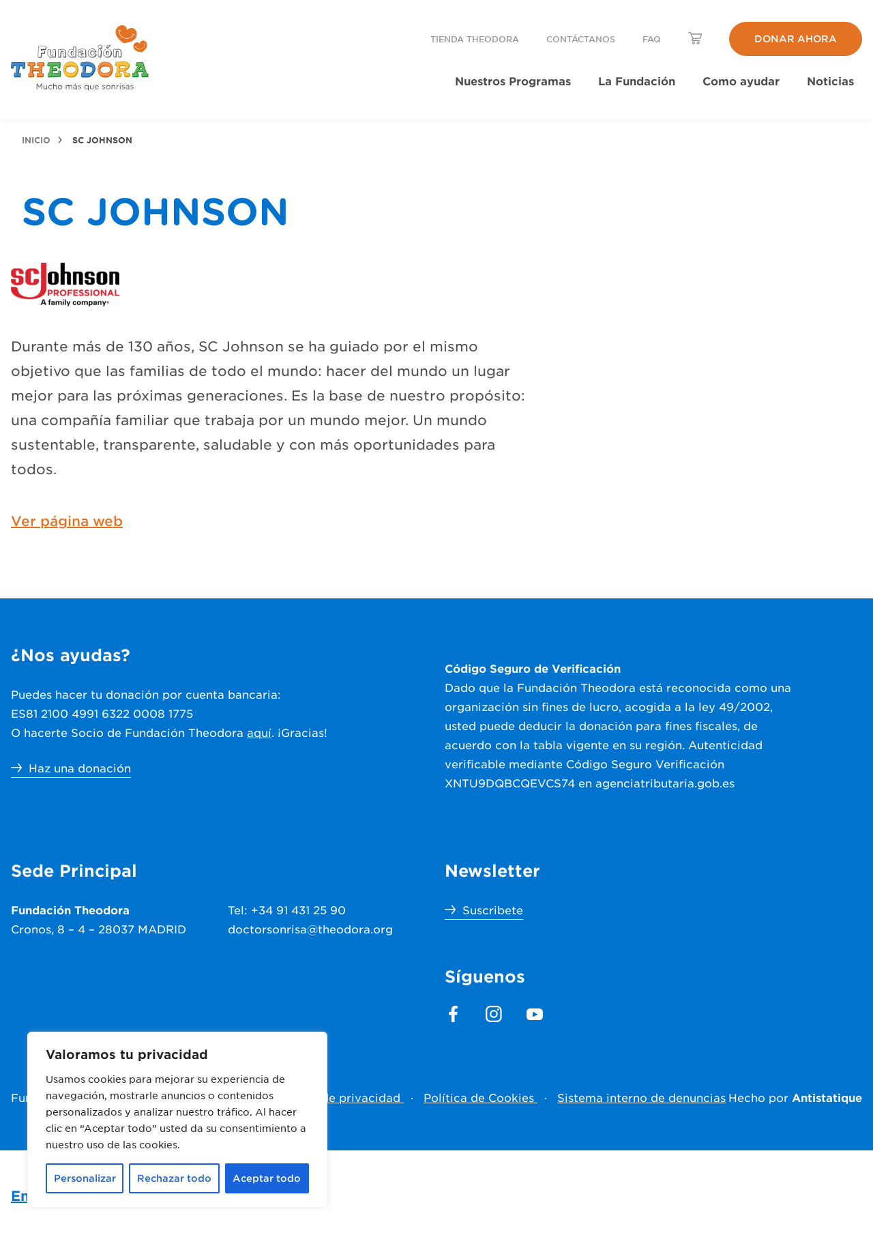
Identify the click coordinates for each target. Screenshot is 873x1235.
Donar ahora (795, 38)
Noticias (830, 80)
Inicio (36, 139)
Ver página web (67, 520)
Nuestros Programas (513, 80)
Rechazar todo (174, 1178)
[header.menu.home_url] (80, 58)
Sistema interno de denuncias (641, 1097)
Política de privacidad (339, 1097)
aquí (259, 732)
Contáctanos (580, 38)
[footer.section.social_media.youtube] (535, 1014)
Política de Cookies (480, 1097)
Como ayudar (741, 80)
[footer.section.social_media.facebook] (453, 1014)
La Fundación (636, 80)
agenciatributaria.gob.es (665, 782)
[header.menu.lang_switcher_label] (695, 38)
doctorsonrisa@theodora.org (310, 928)
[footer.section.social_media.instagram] (494, 1014)
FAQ (651, 38)
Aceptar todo (267, 1178)
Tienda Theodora (474, 38)
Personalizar (85, 1178)
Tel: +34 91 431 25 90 (287, 909)
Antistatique (827, 1097)
